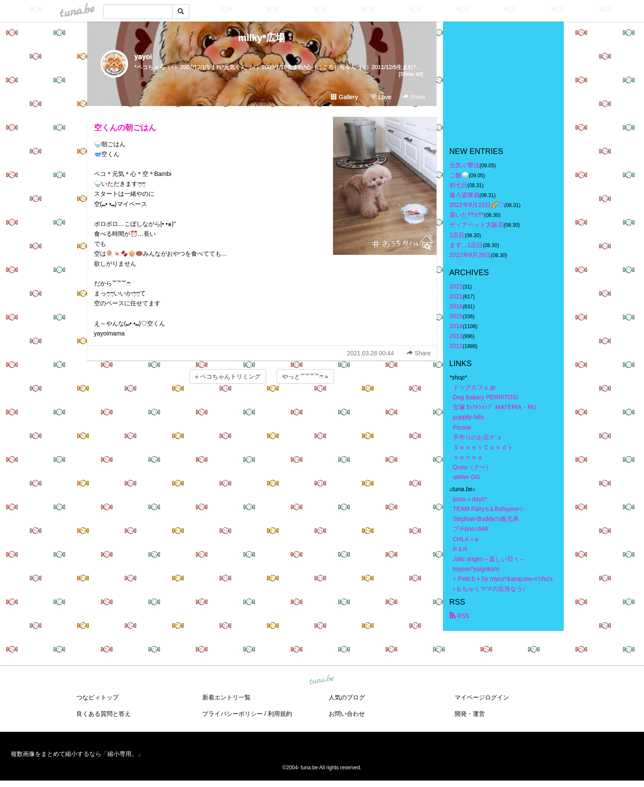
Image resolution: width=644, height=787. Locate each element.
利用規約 (280, 713)
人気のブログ (347, 697)
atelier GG (467, 476)
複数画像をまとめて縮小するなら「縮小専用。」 (77, 753)
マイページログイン (482, 697)
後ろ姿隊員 (464, 194)
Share (414, 97)
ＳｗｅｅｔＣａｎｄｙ (483, 447)
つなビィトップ (97, 697)
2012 (456, 345)
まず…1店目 (466, 244)
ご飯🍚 (459, 175)
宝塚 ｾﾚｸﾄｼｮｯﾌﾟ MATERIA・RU (495, 407)
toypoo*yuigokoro (476, 568)
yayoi (143, 56)
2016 (456, 306)
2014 (456, 326)
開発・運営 (470, 713)
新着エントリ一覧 (226, 697)
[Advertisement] (262, 408)
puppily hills (471, 417)
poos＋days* (470, 498)
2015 (456, 316)
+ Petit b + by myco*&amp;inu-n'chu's (503, 578)
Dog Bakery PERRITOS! (485, 397)
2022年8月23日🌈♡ (477, 204)
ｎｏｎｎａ (468, 457)
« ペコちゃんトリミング (228, 376)
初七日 (458, 185)
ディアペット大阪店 (476, 224)
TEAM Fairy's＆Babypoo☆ (489, 508)
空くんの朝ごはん (125, 127)
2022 (456, 286)
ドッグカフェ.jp (474, 387)
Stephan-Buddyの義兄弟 (486, 518)
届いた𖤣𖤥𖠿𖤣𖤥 (466, 214)
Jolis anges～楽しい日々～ (489, 558)
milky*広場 (261, 37)
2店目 (457, 235)
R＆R (460, 549)
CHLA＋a (465, 539)
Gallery (344, 97)
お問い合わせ (347, 713)
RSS (459, 615)
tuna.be (321, 680)
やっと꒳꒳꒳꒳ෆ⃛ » (305, 376)
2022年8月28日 (470, 254)
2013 (456, 335)
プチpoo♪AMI (471, 528)
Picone (462, 427)
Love (381, 97)
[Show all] (411, 74)
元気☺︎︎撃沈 (464, 165)
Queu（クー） (472, 467)
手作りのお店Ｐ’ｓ (478, 437)
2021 (456, 296)
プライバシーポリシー (232, 713)
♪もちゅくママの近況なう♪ (489, 588)
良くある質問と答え (103, 713)
